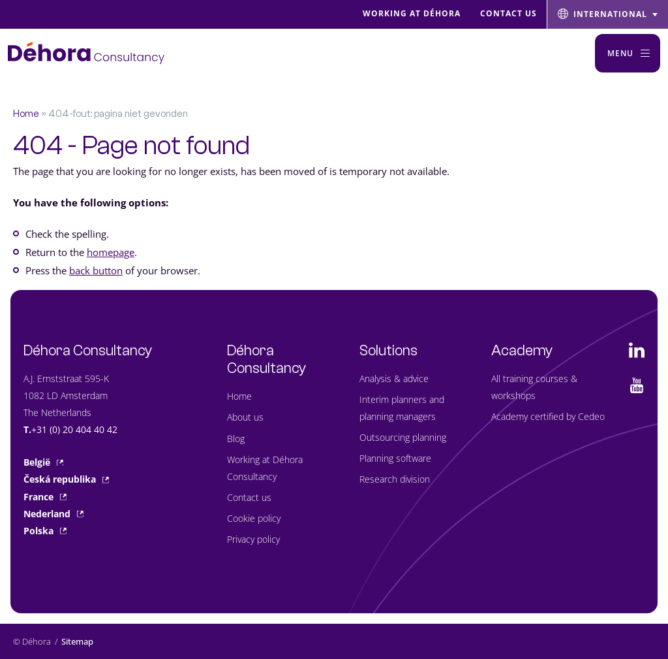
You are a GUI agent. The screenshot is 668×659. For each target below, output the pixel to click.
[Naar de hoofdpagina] (86, 53)
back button (96, 270)
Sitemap (77, 641)
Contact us (249, 497)
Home (26, 114)
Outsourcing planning (402, 437)
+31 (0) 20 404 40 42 (74, 429)
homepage (110, 252)
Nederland (53, 513)
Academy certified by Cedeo (548, 416)
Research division (394, 479)
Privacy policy (253, 539)
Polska (45, 530)
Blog (236, 438)
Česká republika (66, 479)
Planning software (395, 458)
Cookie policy (254, 518)
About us (245, 417)
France (45, 496)
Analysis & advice (394, 378)
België (43, 462)
